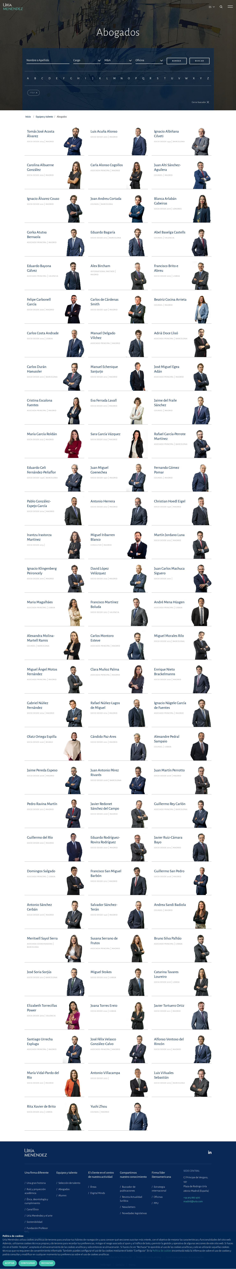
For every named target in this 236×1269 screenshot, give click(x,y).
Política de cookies (161, 1250)
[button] (200, 102)
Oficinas (158, 1197)
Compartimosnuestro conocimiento (133, 1174)
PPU (155, 1203)
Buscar (199, 61)
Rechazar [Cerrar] (47, 1263)
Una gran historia (36, 1183)
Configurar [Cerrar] (28, 1263)
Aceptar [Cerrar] (9, 1263)
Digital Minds (97, 1193)
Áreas (93, 1186)
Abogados (64, 1189)
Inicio (28, 117)
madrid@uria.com (193, 1201)
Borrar (176, 61)
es (210, 7)
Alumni (62, 1195)
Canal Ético (32, 1209)
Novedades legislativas (134, 1213)
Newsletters (128, 1207)
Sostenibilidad (34, 1221)
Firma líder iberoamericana (161, 1174)
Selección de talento (69, 1183)
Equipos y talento (44, 117)
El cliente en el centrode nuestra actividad (101, 1174)
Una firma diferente (37, 1172)
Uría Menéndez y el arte (39, 1215)
